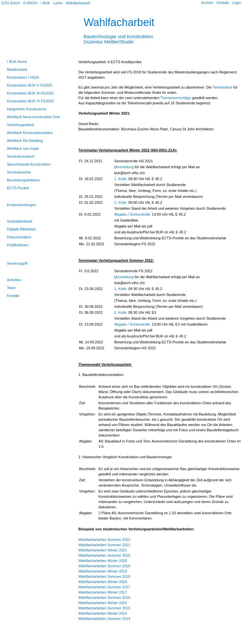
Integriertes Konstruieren (26, 109)
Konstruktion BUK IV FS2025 (30, 101)
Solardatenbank (19, 221)
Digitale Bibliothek (21, 229)
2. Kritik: (120, 202)
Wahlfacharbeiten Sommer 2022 (104, 540)
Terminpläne (222, 87)
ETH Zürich (11, 3)
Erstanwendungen (21, 205)
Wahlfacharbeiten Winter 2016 (102, 603)
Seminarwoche (19, 172)
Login (236, 3)
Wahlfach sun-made (23, 148)
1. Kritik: (120, 179)
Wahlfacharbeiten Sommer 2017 (104, 587)
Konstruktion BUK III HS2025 (30, 93)
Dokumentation (19, 237)
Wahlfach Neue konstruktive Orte (33, 117)
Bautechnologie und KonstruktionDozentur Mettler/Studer (118, 36)
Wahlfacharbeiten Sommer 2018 (104, 576)
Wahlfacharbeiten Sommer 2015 (104, 608)
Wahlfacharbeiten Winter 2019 (102, 571)
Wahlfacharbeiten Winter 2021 (102, 550)
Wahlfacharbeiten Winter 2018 (102, 582)
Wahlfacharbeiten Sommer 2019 (104, 566)
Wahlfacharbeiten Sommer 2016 (104, 598)
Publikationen (18, 245)
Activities (14, 280)
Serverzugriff (17, 263)
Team (11, 288)
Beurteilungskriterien (23, 180)
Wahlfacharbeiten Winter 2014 (102, 613)
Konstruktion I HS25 (23, 77)
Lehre (58, 3)
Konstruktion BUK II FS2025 (29, 85)
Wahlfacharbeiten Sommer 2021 (104, 545)
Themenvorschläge (175, 98)
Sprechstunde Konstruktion (28, 164)
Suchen (207, 3)
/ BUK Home (17, 62)
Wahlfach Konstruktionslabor (30, 133)
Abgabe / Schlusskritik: (132, 214)
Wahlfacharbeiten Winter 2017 (102, 592)
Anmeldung (125, 167)
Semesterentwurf (20, 156)
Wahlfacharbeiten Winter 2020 (102, 561)
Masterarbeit (17, 69)
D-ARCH (30, 3)
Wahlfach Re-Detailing (25, 141)
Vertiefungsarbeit (20, 125)
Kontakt (223, 3)
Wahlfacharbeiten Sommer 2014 (104, 619)
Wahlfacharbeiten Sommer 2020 (104, 555)
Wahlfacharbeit (78, 3)
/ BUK (45, 3)
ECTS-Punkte (18, 188)
